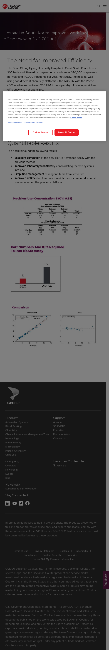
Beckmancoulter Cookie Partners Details (25, 122)
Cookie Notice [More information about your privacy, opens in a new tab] (76, 117)
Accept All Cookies (66, 132)
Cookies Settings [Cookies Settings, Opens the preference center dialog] (40, 132)
